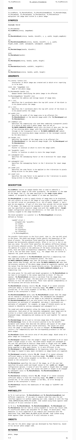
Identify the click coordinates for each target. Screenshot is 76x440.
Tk (67, 438)
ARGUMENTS (13, 76)
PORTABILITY (14, 390)
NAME (10, 8)
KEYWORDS (13, 430)
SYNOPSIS (13, 20)
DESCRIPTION (14, 185)
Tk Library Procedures (38, 2)
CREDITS (12, 419)
